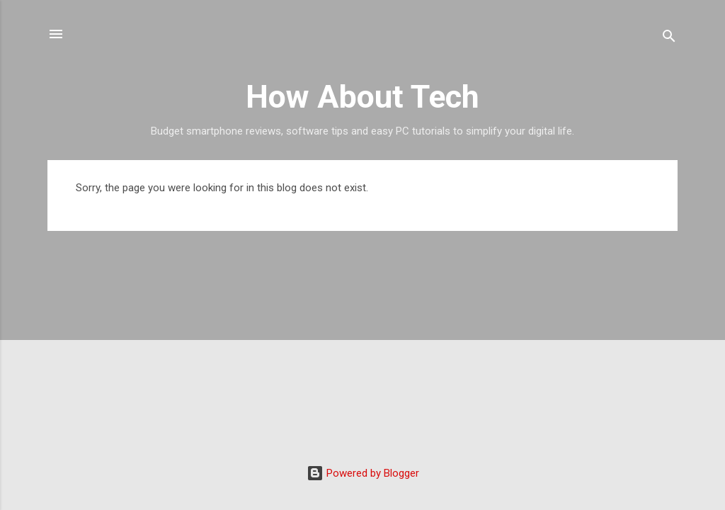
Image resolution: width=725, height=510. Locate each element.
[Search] (669, 38)
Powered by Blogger (363, 473)
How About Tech (362, 96)
